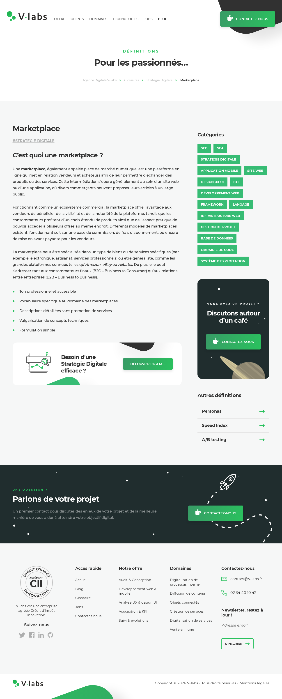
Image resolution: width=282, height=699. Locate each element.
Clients (77, 19)
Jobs (148, 19)
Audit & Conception (135, 580)
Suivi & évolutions (134, 620)
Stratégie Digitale (35, 141)
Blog (162, 19)
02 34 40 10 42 (243, 592)
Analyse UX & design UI (138, 602)
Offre (59, 19)
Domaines (98, 19)
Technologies (125, 19)
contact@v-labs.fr (246, 579)
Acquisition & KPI (133, 611)
